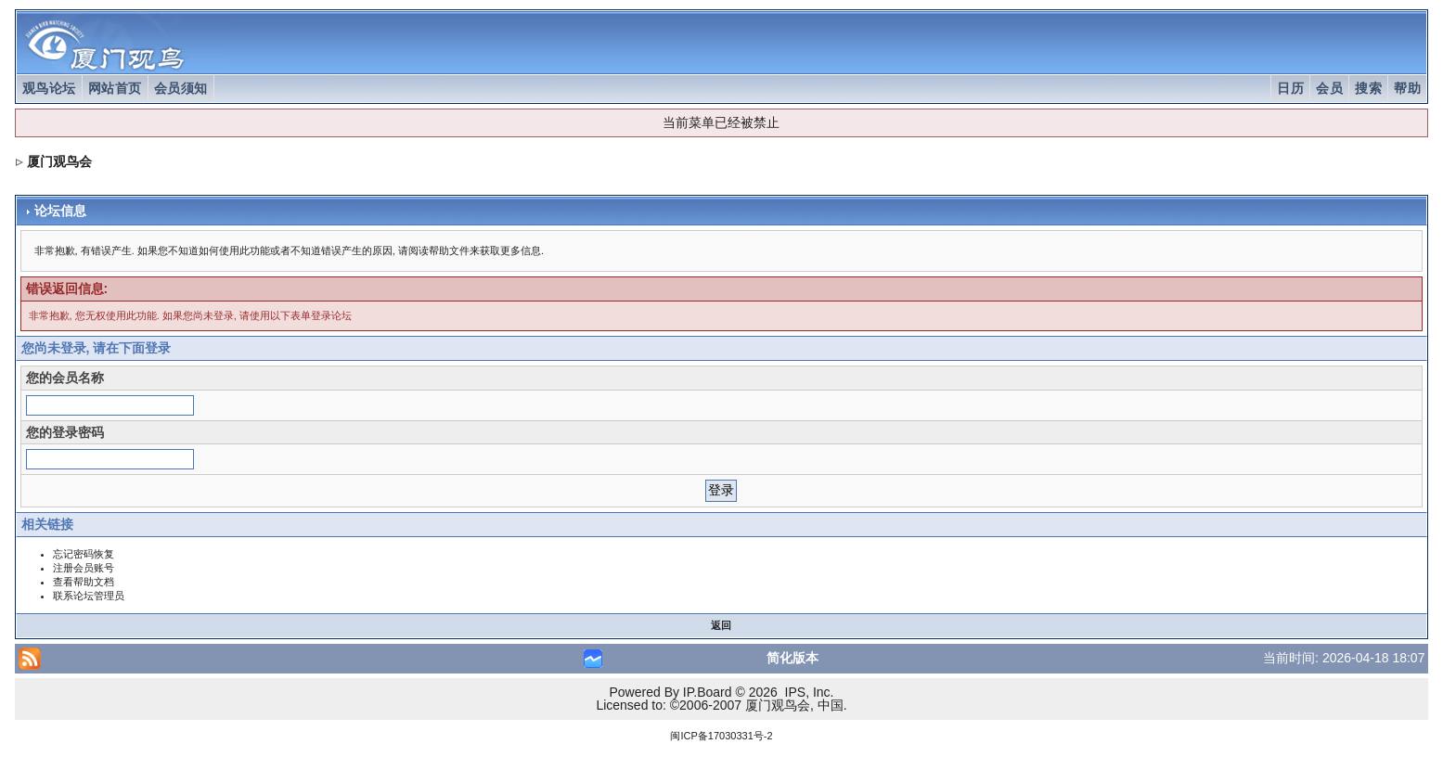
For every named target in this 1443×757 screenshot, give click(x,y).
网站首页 (115, 88)
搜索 (1368, 88)
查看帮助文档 (83, 581)
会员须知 (181, 88)
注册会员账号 (83, 567)
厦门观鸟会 (59, 161)
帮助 (1407, 88)
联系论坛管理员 (88, 595)
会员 (1329, 88)
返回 (721, 625)
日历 (1290, 88)
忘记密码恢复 (83, 553)
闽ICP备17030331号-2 (721, 735)
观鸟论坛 (49, 88)
